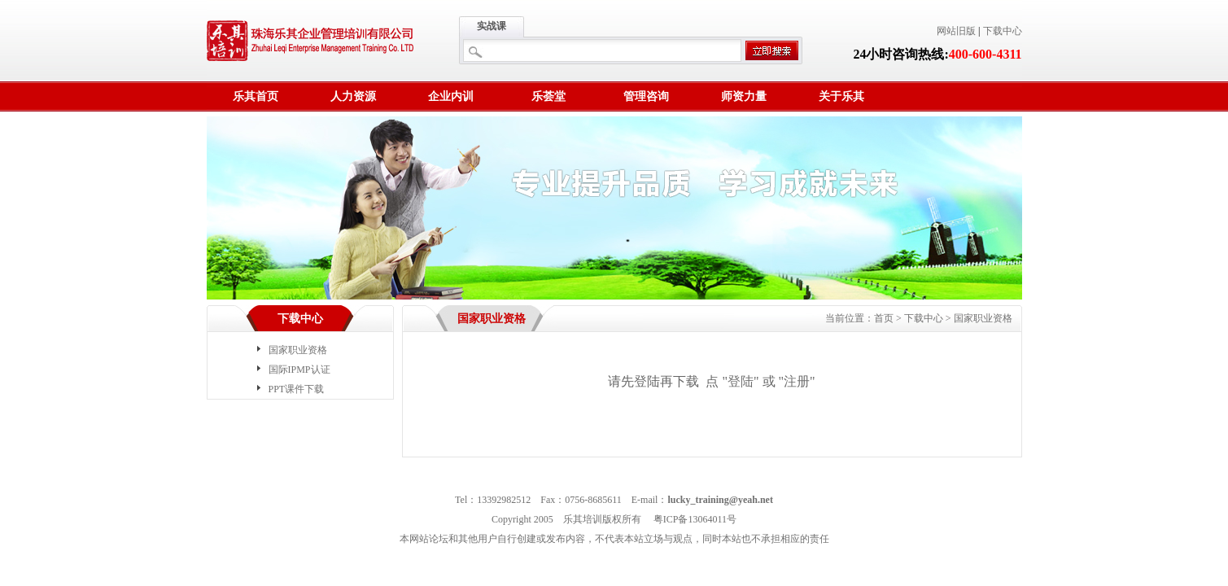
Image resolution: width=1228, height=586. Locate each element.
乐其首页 (255, 96)
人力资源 (353, 96)
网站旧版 (956, 31)
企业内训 (451, 96)
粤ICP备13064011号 (694, 519)
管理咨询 (646, 96)
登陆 (741, 381)
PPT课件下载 (297, 389)
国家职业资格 (298, 350)
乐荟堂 (548, 96)
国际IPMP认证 (299, 369)
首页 (884, 318)
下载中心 (1002, 31)
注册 (797, 381)
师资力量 (744, 96)
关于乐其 (841, 96)
